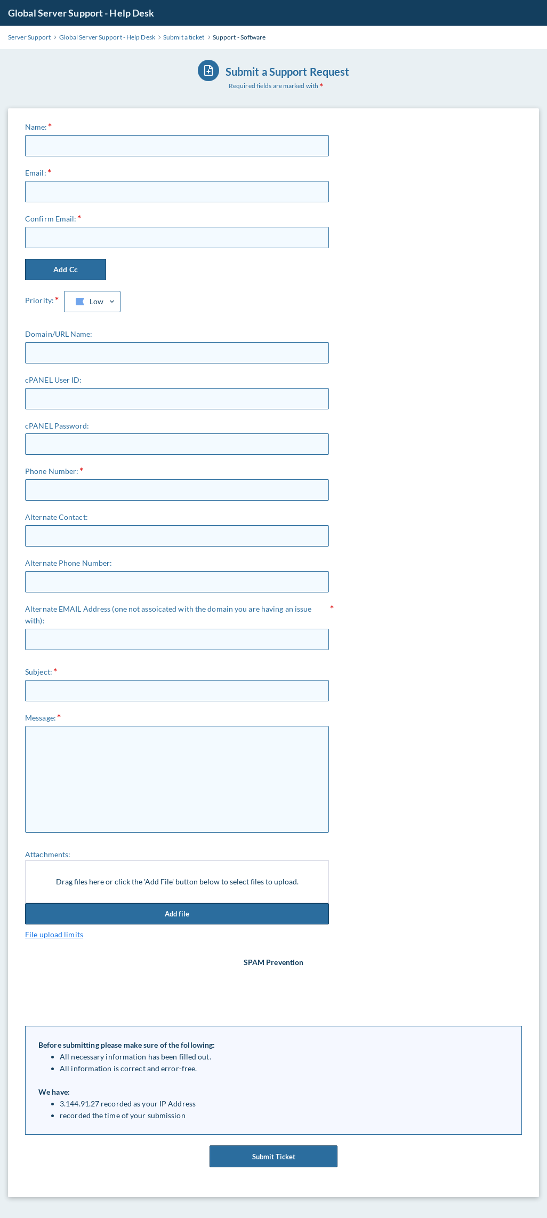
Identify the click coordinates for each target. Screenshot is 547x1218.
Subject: (38, 671)
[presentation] (275, 989)
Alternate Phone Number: (68, 562)
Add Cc (65, 269)
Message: (40, 717)
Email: (35, 172)
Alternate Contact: (56, 516)
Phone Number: (51, 471)
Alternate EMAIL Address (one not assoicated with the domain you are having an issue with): (168, 614)
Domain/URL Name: (59, 333)
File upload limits (54, 934)
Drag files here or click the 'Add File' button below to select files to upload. (177, 881)
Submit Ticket (273, 1160)
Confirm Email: (50, 218)
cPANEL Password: (57, 425)
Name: (36, 126)
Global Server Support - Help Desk (81, 13)
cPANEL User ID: (53, 379)
